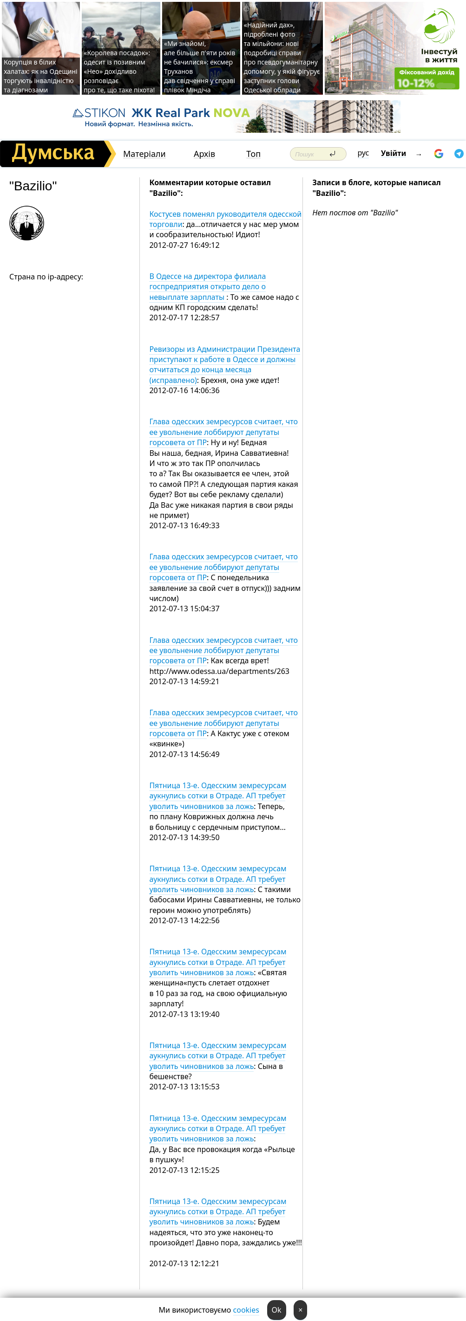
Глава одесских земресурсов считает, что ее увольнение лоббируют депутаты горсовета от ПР (223, 431)
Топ (253, 153)
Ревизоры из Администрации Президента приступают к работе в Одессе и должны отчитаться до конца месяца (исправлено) (224, 364)
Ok (277, 1310)
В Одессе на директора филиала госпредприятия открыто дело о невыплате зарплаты (207, 286)
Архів (204, 153)
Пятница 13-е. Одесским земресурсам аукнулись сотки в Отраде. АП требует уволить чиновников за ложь (217, 795)
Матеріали (144, 153)
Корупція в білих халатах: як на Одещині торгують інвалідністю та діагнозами (40, 76)
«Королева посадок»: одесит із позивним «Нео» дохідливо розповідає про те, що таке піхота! (119, 71)
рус (363, 153)
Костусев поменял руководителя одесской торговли (225, 219)
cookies (246, 1310)
